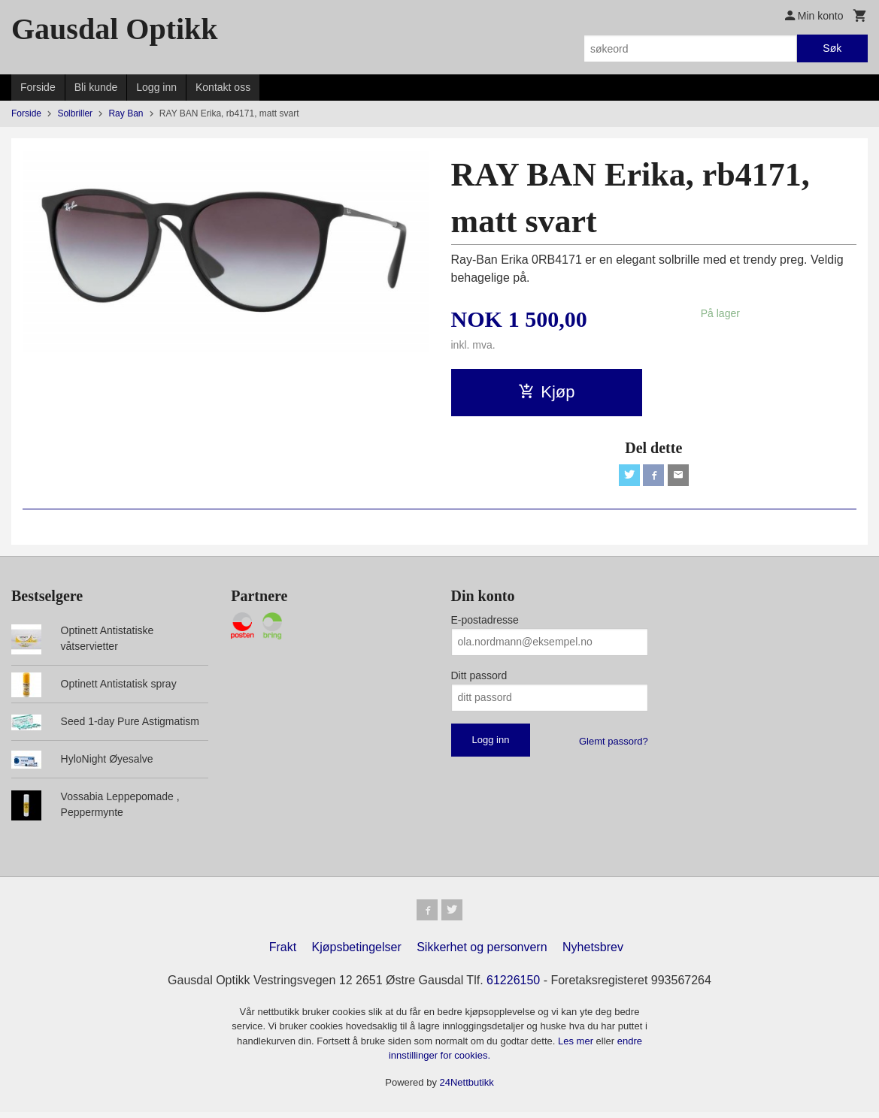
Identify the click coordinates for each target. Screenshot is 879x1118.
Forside (38, 87)
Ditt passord (479, 678)
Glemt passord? (613, 743)
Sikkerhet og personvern (482, 952)
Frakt (282, 952)
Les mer (577, 1046)
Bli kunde (96, 87)
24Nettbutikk (467, 1087)
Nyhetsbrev (592, 952)
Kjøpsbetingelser (357, 952)
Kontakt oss (223, 87)
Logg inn (156, 87)
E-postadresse (485, 622)
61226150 (513, 985)
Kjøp (546, 391)
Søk (832, 48)
